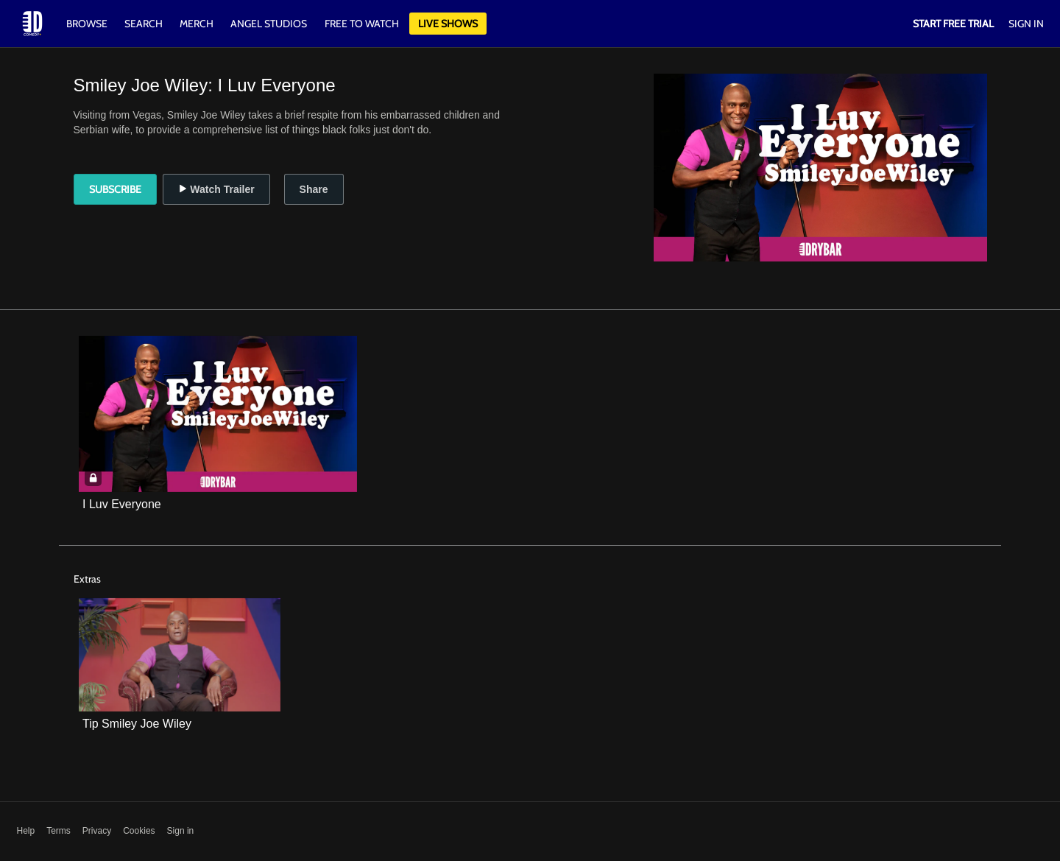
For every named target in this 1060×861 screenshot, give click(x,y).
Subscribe (115, 189)
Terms (58, 831)
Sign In (1026, 23)
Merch (196, 23)
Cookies (139, 831)
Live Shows (448, 23)
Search (144, 23)
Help (26, 831)
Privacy (96, 831)
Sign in (180, 831)
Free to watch (362, 23)
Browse (88, 23)
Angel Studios (268, 23)
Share (314, 189)
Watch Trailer (216, 189)
